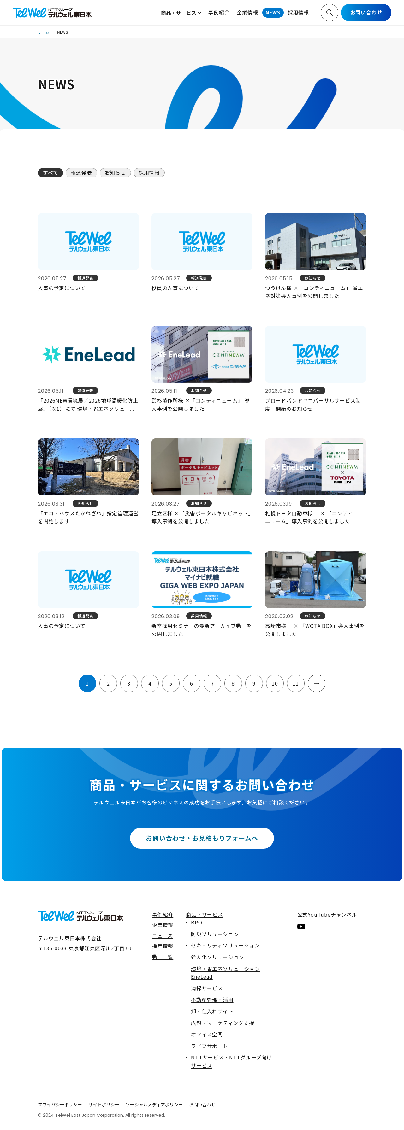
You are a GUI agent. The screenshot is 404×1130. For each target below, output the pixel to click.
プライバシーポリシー (60, 1104)
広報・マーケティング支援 (222, 1023)
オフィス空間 (207, 1034)
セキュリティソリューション (225, 945)
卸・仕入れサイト (212, 1011)
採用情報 (298, 12)
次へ (316, 683)
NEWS (273, 12)
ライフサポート (209, 1046)
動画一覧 (162, 956)
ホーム (43, 32)
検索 (329, 12)
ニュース (162, 935)
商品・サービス (178, 12)
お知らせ (115, 172)
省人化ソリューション (217, 957)
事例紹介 (218, 12)
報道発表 (81, 172)
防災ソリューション (215, 934)
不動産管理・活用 (212, 999)
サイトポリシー (103, 1104)
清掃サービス (207, 988)
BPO (196, 922)
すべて (50, 172)
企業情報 (247, 12)
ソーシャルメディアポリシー (154, 1104)
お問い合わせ (366, 12)
